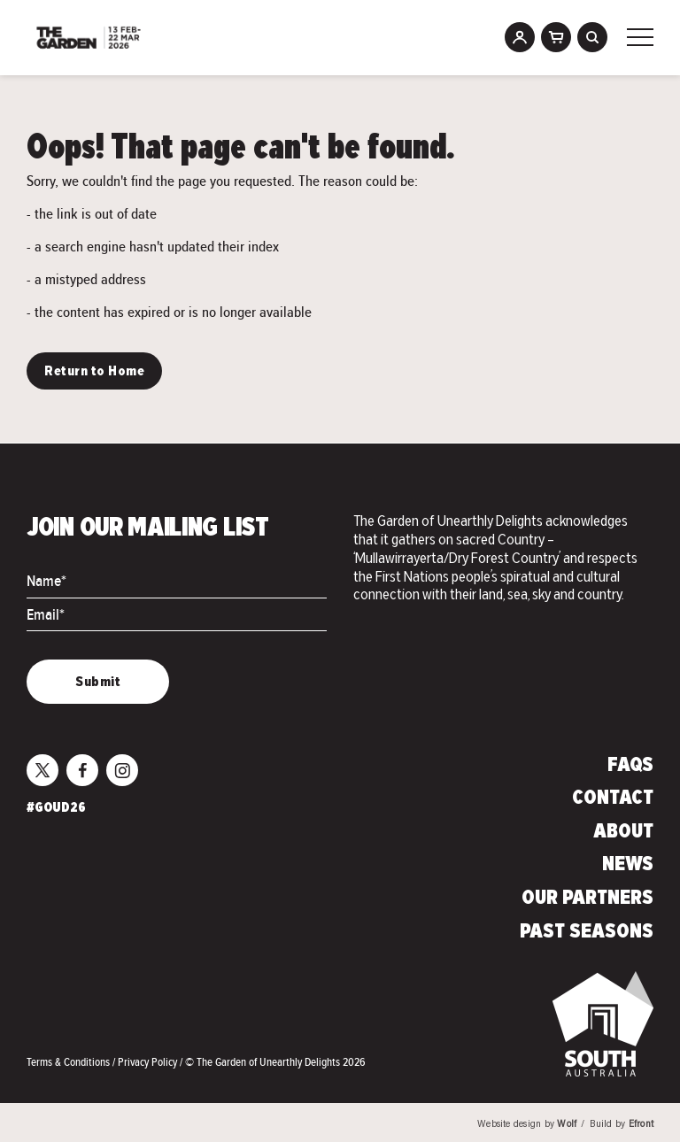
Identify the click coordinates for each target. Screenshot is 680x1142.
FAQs (630, 765)
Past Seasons (586, 932)
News (627, 865)
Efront (641, 1125)
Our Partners (587, 898)
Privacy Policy (149, 1061)
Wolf (566, 1125)
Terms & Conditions (69, 1061)
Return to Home (94, 372)
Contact (612, 798)
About (623, 832)
